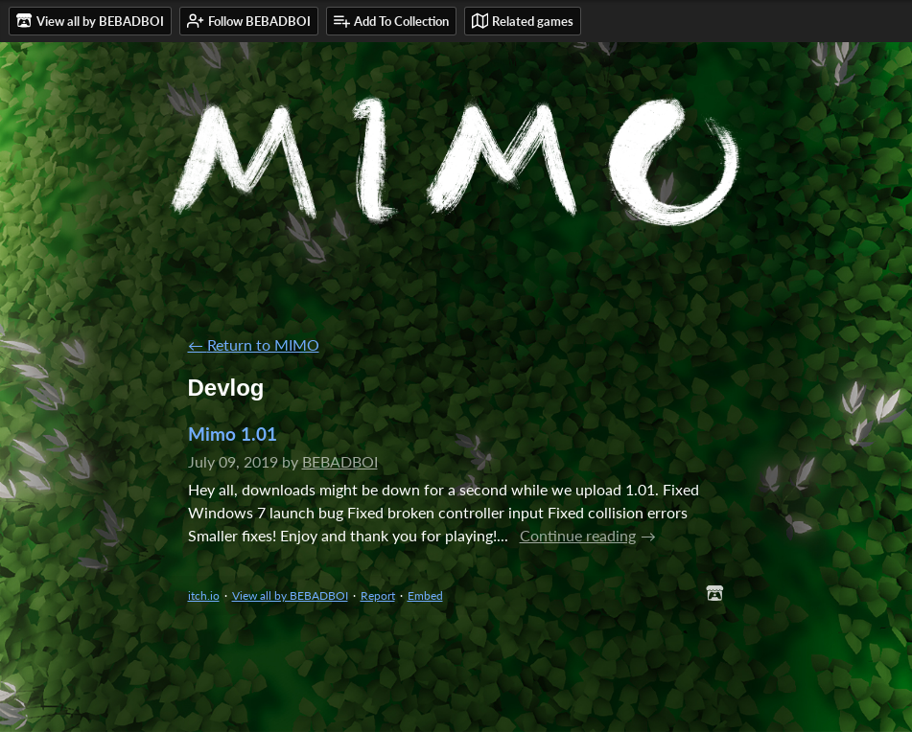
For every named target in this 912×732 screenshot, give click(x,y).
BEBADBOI (340, 461)
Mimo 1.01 (232, 434)
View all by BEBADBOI (290, 595)
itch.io (204, 595)
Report (378, 595)
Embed (425, 595)
